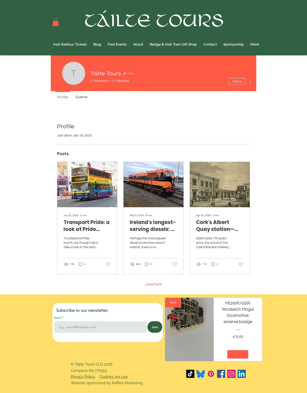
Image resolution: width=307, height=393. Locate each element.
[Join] (154, 327)
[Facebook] (221, 374)
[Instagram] (231, 374)
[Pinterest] (211, 374)
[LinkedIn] (242, 374)
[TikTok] (190, 374)
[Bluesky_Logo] (200, 374)
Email (58, 317)
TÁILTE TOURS (154, 21)
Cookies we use (113, 376)
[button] (55, 22)
